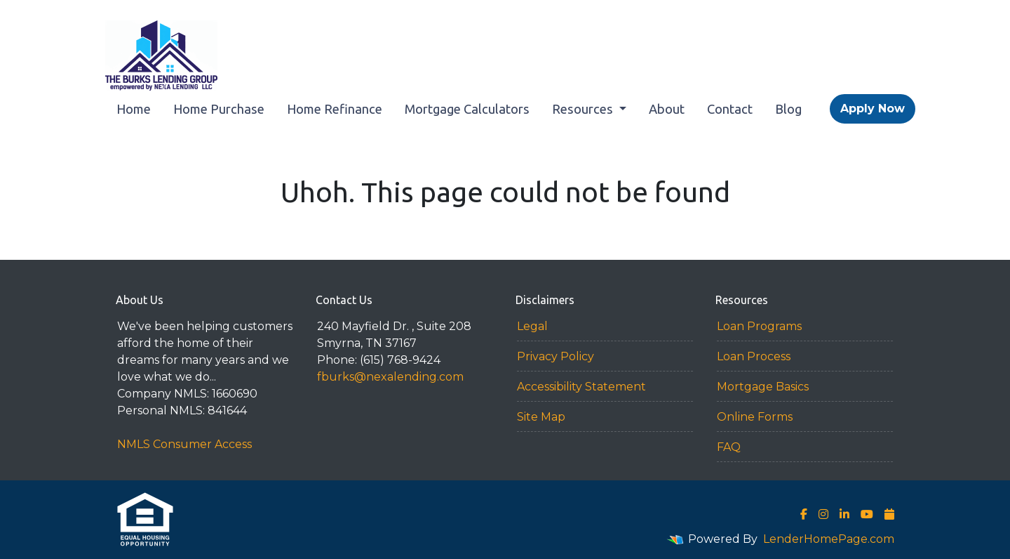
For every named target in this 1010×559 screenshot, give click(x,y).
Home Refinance (334, 109)
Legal (532, 326)
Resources (584, 109)
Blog (788, 109)
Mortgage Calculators (467, 109)
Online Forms (755, 416)
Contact (730, 109)
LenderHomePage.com (828, 539)
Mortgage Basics (763, 386)
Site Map (541, 416)
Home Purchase (218, 109)
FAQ (729, 447)
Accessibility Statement (581, 386)
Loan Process (753, 356)
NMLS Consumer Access (184, 444)
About (667, 109)
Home (133, 109)
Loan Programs (759, 326)
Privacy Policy (555, 356)
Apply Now (872, 108)
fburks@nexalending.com (390, 376)
